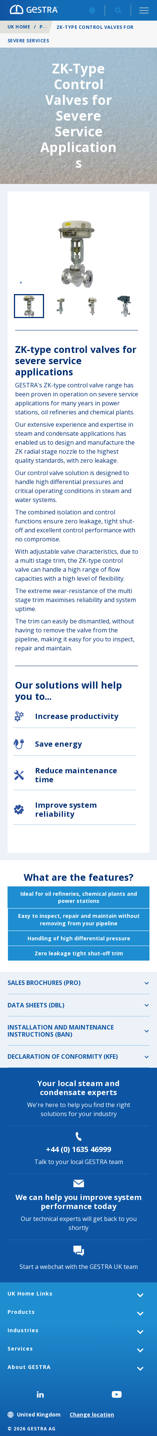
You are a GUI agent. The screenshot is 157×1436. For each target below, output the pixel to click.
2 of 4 (61, 306)
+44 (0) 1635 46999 (78, 1149)
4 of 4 (124, 306)
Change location (92, 1414)
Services (20, 1348)
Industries (23, 1330)
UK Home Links (30, 1293)
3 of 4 (93, 306)
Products (21, 1311)
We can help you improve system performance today (78, 1201)
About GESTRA (29, 1366)
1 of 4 (29, 306)
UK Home (19, 27)
